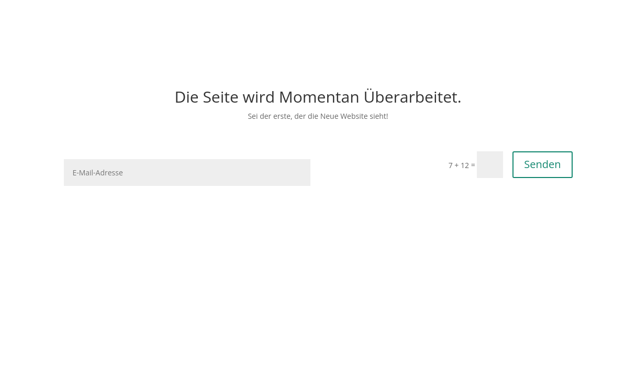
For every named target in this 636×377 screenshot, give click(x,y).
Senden (542, 164)
